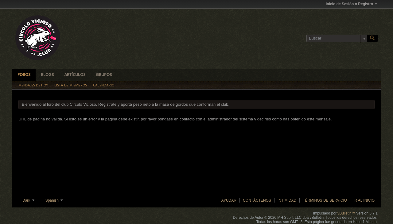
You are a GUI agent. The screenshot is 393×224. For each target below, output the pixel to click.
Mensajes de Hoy (33, 85)
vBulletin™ (346, 213)
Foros (24, 74)
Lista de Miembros (70, 85)
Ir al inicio (364, 200)
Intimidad (287, 200)
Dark (28, 200)
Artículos (74, 74)
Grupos (104, 74)
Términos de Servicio (325, 200)
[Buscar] (336, 38)
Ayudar (228, 200)
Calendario (103, 85)
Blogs (47, 74)
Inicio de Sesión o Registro (351, 4)
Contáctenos (257, 200)
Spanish (54, 200)
